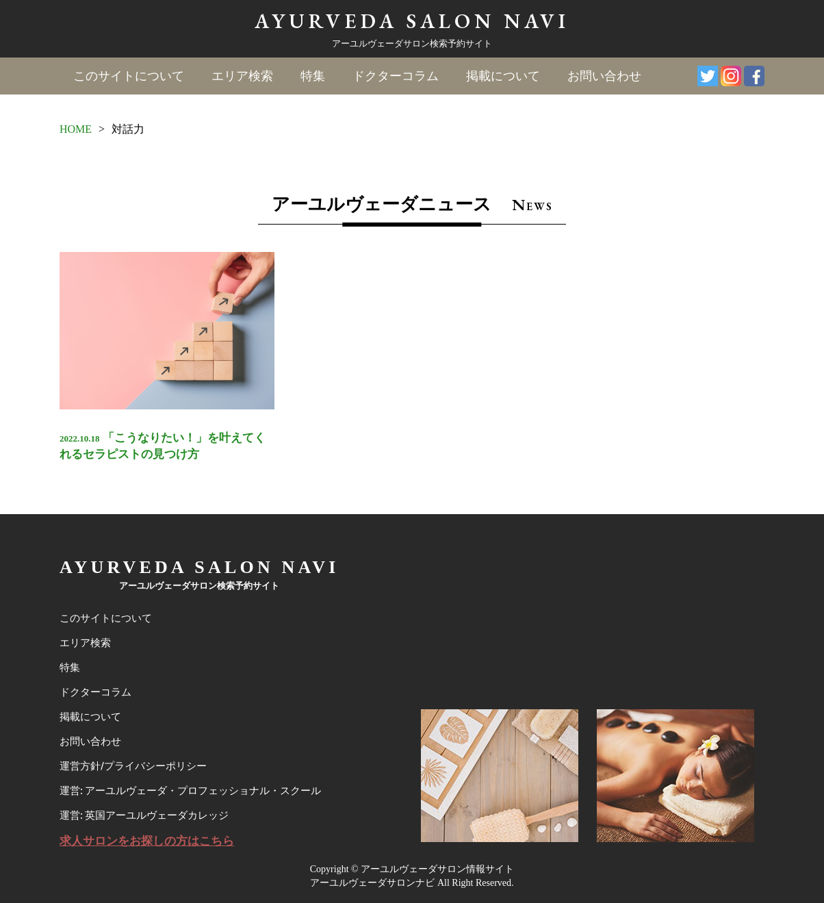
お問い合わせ (604, 76)
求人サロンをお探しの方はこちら (147, 841)
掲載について (503, 76)
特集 (312, 76)
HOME (76, 129)
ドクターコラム (395, 76)
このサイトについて (128, 76)
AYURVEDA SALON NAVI (412, 21)
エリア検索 (242, 76)
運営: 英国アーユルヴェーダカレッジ (144, 815)
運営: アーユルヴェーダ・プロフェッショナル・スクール (190, 791)
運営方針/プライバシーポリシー (133, 766)
